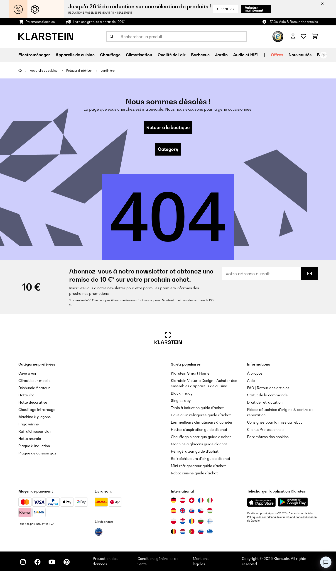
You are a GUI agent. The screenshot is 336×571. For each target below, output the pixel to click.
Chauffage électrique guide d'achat (201, 436)
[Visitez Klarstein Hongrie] (210, 510)
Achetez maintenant (254, 9)
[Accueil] (24, 70)
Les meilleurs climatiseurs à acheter (202, 422)
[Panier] (315, 36)
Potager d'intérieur (79, 70)
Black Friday (181, 393)
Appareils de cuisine (44, 70)
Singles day (181, 400)
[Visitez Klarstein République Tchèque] (201, 510)
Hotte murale (29, 438)
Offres (277, 54)
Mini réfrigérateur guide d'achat (198, 466)
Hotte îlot (26, 395)
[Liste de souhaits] (303, 36)
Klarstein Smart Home (190, 373)
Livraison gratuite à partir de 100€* (99, 22)
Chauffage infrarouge (36, 409)
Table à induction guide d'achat (197, 407)
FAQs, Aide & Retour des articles (294, 22)
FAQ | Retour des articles (268, 388)
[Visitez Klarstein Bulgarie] (201, 521)
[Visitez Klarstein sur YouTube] (51, 562)
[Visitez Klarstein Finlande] (210, 521)
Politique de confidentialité (263, 517)
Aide (251, 380)
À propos (254, 373)
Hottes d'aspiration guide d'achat (199, 429)
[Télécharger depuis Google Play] (292, 502)
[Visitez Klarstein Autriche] (182, 500)
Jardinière (108, 70)
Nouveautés (300, 54)
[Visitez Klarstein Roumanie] (191, 521)
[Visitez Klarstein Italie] (210, 500)
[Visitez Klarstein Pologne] (173, 521)
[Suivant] (323, 55)
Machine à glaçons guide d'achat (199, 444)
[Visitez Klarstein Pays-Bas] (182, 531)
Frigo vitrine (28, 424)
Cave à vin (27, 373)
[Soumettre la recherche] (111, 36)
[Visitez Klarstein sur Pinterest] (66, 562)
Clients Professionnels (265, 429)
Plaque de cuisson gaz (37, 453)
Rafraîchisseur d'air (35, 431)
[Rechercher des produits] (176, 36)
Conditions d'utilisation (302, 517)
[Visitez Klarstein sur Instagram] (22, 562)
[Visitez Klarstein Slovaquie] (191, 510)
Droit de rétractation (264, 402)
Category (168, 149)
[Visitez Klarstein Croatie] (182, 521)
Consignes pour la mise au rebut (274, 422)
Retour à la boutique (168, 127)
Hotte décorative (32, 402)
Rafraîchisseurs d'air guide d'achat (200, 458)
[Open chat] (325, 562)
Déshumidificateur (34, 388)
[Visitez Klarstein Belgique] (173, 531)
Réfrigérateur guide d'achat (194, 451)
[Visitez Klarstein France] (201, 500)
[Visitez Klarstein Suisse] (191, 500)
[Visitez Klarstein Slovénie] (201, 531)
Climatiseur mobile (34, 380)
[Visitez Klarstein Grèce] (210, 532)
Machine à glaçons (34, 417)
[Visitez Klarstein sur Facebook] (37, 562)
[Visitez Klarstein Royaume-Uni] (182, 510)
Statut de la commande (267, 395)
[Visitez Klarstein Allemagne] (173, 500)
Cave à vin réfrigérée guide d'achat (201, 415)
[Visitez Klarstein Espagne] (173, 510)
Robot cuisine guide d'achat (194, 473)
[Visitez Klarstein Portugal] (191, 531)
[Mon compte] (293, 36)
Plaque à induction (34, 446)
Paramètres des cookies (268, 436)
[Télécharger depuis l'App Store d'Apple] (261, 502)
